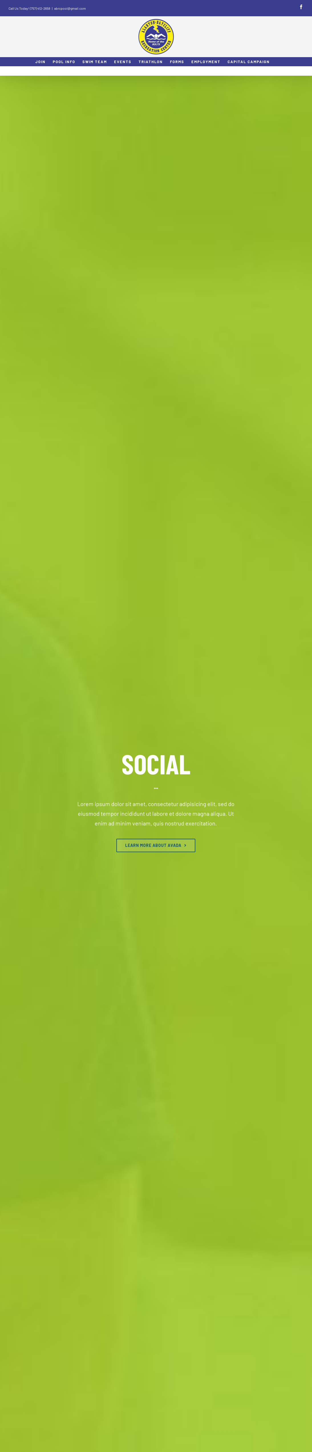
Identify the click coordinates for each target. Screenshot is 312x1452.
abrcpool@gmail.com (70, 8)
